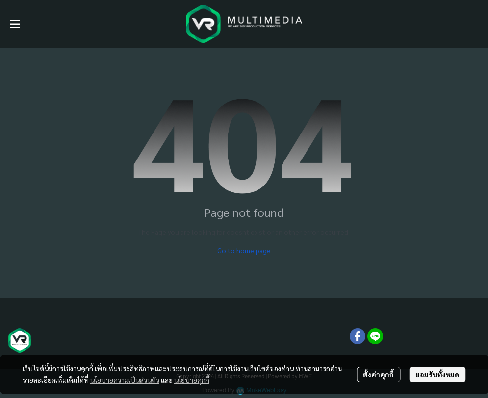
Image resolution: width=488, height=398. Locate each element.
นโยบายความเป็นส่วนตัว (124, 379)
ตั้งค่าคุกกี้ (378, 374)
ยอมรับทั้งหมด (437, 374)
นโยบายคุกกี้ (191, 379)
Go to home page (244, 250)
